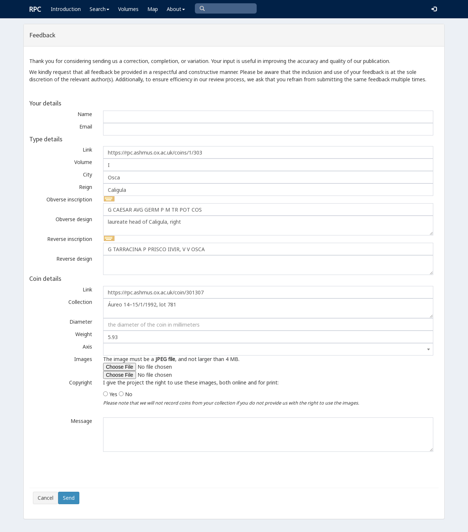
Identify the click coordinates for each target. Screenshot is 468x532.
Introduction (66, 8)
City (87, 174)
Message (81, 420)
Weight (83, 334)
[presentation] (88, 469)
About (176, 8)
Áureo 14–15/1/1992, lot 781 (268, 308)
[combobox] (268, 349)
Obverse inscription (69, 199)
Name (85, 114)
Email (85, 126)
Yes (113, 394)
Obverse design (74, 219)
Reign (85, 186)
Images (83, 359)
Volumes (128, 8)
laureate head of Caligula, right (268, 225)
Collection (80, 301)
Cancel (45, 497)
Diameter (80, 321)
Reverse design (74, 258)
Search (99, 8)
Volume (83, 162)
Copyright (80, 382)
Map (152, 8)
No (128, 394)
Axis (87, 346)
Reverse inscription (69, 238)
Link (87, 149)
